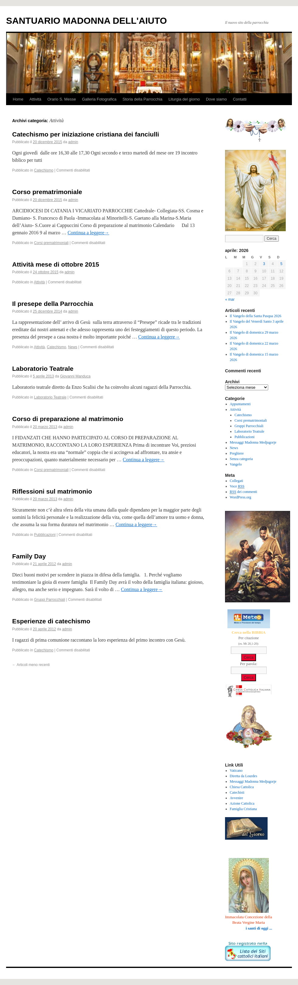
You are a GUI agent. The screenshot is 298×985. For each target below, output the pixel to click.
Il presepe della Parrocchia (52, 303)
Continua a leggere (88, 232)
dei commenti (243, 492)
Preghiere (237, 453)
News (72, 347)
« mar (230, 299)
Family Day (29, 556)
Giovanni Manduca (75, 376)
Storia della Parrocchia (142, 99)
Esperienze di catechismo (51, 621)
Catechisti (237, 792)
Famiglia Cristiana (243, 809)
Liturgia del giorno (184, 99)
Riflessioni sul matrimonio (52, 491)
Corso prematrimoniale (47, 191)
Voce (237, 486)
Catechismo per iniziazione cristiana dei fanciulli (85, 134)
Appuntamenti (240, 404)
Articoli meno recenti (31, 665)
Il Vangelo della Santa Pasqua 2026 (255, 316)
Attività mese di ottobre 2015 (55, 264)
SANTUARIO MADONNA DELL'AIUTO (86, 21)
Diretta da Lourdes (243, 776)
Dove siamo (216, 99)
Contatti (240, 99)
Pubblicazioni (45, 535)
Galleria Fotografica (99, 99)
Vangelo (236, 464)
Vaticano (236, 770)
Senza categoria (241, 459)
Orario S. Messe (61, 99)
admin (73, 142)
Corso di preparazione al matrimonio (67, 418)
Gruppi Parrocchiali (49, 599)
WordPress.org (240, 497)
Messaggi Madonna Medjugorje (253, 442)
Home (18, 99)
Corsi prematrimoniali (51, 243)
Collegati (236, 481)
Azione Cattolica (242, 803)
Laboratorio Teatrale (43, 368)
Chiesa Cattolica (242, 787)
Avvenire (236, 798)
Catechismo (43, 170)
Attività (35, 99)
